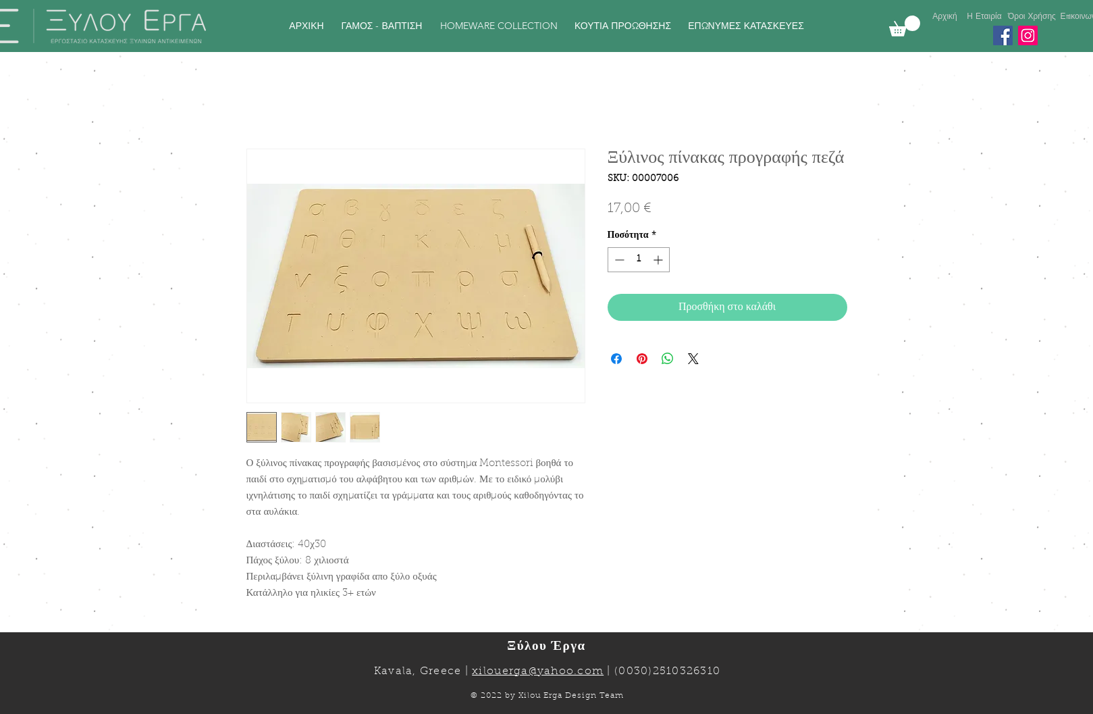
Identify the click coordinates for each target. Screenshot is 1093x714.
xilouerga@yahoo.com (538, 671)
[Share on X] (693, 359)
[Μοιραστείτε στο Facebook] (616, 359)
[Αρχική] (945, 16)
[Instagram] (1028, 35)
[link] (904, 26)
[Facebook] (1003, 35)
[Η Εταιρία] (984, 16)
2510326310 (687, 671)
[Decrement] (618, 260)
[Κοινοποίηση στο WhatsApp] (668, 359)
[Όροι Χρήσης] (1032, 16)
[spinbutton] (639, 260)
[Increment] (659, 260)
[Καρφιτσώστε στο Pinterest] (642, 359)
